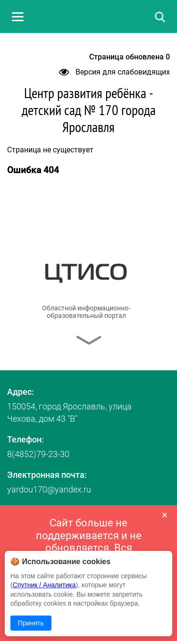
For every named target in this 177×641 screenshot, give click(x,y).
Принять (31, 623)
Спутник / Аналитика (44, 585)
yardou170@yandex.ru (49, 489)
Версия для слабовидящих (114, 71)
